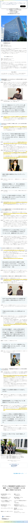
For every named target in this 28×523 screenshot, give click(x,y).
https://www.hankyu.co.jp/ (8, 46)
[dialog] (14, 4)
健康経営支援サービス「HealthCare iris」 (6, 498)
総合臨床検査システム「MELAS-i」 (6, 494)
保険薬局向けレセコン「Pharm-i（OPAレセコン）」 (20, 505)
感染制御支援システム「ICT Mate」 (6, 505)
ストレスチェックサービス (7, 508)
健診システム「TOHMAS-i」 (17, 494)
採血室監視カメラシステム (18, 508)
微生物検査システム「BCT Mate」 (18, 498)
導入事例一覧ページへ (19, 473)
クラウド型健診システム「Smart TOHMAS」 (6, 501)
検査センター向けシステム (7, 511)
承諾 (22, 6)
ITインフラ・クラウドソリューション (19, 512)
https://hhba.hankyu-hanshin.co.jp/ (9, 60)
